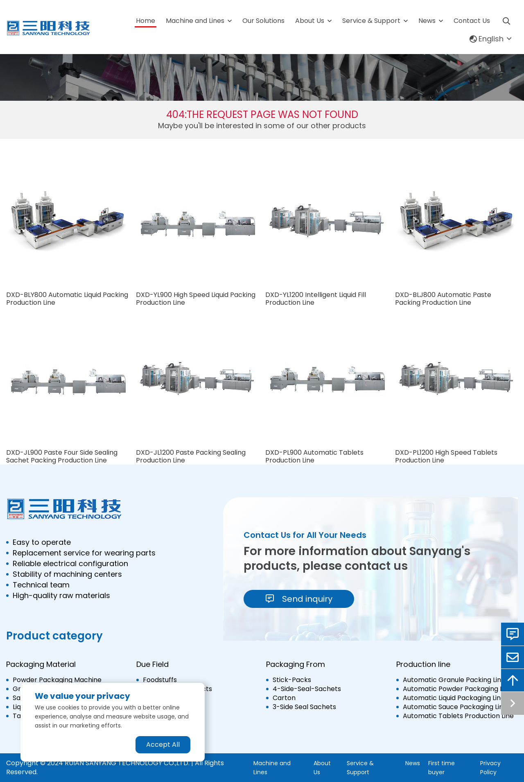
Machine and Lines (195, 20)
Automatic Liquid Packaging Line (454, 698)
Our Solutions (263, 20)
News (427, 20)
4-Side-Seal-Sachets (307, 689)
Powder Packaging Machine (57, 680)
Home (145, 20)
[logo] (48, 28)
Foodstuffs (160, 680)
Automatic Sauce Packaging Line (455, 707)
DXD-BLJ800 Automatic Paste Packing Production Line (443, 298)
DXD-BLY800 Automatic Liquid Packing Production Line (67, 298)
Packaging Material (41, 664)
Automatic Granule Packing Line (454, 680)
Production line (423, 664)
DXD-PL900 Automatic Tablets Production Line (314, 456)
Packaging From (295, 664)
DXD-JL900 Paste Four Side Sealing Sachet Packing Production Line (61, 456)
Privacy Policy (490, 767)
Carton (284, 698)
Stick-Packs (292, 680)
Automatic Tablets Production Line (458, 716)
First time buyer (441, 767)
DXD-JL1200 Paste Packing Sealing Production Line (191, 456)
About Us (309, 20)
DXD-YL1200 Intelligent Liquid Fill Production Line (315, 298)
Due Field (152, 664)
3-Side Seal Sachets (304, 707)
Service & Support (371, 20)
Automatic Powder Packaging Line (457, 689)
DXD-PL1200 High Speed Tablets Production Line (446, 456)
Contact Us (472, 20)
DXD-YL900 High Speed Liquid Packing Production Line (195, 298)
